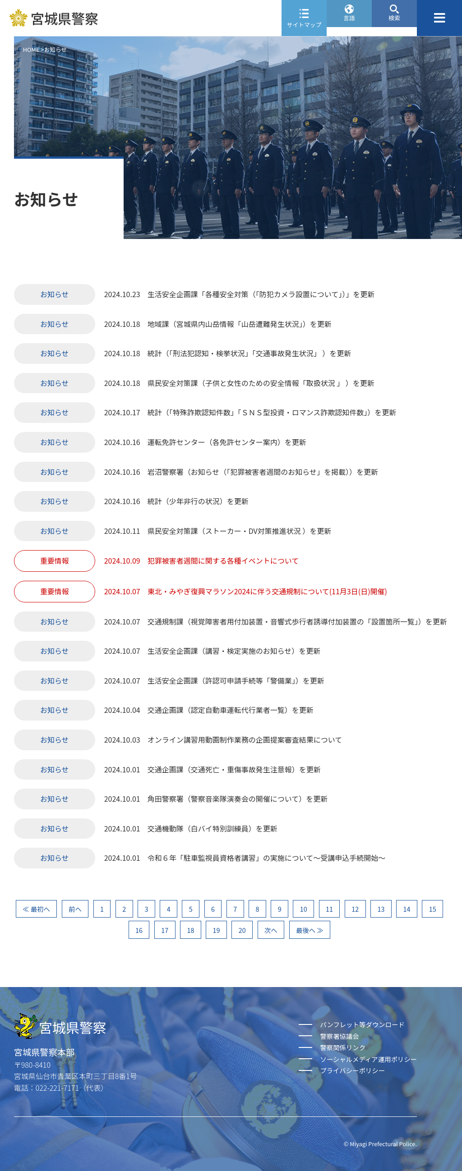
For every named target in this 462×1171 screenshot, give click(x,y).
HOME (31, 49)
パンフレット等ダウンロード (362, 1024)
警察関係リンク (342, 1047)
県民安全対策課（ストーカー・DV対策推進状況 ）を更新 (240, 530)
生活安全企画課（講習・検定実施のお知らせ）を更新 (234, 650)
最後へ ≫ (309, 930)
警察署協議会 (339, 1036)
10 (303, 909)
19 (216, 930)
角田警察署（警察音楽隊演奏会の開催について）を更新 (238, 798)
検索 (394, 24)
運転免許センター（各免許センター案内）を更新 (227, 441)
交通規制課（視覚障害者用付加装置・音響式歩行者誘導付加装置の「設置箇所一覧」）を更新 (297, 621)
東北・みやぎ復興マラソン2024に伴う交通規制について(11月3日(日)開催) (267, 591)
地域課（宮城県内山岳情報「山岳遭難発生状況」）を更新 (240, 323)
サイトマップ (304, 24)
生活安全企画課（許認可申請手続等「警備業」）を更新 (236, 680)
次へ (270, 930)
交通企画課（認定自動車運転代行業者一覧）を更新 (231, 709)
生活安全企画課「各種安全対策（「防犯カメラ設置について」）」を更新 (261, 294)
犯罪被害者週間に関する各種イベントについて (223, 560)
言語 (349, 24)
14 (407, 909)
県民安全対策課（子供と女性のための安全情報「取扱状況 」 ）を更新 (261, 382)
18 (190, 930)
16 (139, 930)
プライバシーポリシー (352, 1070)
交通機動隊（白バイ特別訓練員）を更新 (212, 828)
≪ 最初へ (36, 909)
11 (329, 909)
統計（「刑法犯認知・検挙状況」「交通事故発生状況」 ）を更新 (249, 353)
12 (355, 909)
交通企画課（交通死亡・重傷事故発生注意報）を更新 (234, 769)
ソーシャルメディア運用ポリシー (368, 1059)
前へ (75, 909)
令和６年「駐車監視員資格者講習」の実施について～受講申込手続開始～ (267, 857)
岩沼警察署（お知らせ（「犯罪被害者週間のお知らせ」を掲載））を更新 (263, 471)
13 (380, 909)
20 (242, 930)
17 (164, 930)
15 (432, 909)
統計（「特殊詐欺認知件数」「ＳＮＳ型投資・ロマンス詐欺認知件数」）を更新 (272, 412)
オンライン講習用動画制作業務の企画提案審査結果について (245, 739)
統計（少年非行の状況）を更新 (198, 501)
